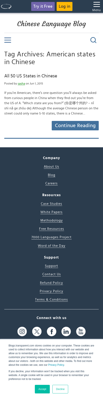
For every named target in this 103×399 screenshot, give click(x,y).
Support (51, 266)
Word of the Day (51, 245)
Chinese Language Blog (51, 24)
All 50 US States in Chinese (30, 76)
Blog (51, 175)
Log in (64, 6)
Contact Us (51, 274)
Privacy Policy (56, 364)
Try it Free (43, 6)
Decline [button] (60, 389)
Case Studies (51, 203)
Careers (51, 183)
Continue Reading (75, 125)
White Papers (51, 212)
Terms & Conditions (51, 299)
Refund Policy (51, 283)
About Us (51, 166)
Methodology (51, 220)
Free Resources (51, 228)
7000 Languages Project (51, 237)
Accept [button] (42, 389)
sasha (21, 83)
